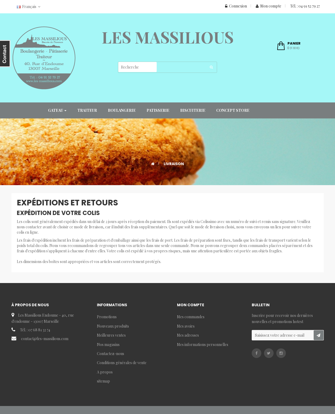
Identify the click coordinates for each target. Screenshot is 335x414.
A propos (105, 372)
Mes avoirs (186, 326)
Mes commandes (190, 316)
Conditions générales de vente (122, 362)
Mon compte (268, 6)
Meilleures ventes (111, 335)
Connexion (236, 6)
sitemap (103, 381)
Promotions (107, 316)
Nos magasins (108, 344)
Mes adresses (188, 335)
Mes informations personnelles (202, 344)
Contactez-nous (110, 353)
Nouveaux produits (113, 326)
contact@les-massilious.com (44, 338)
